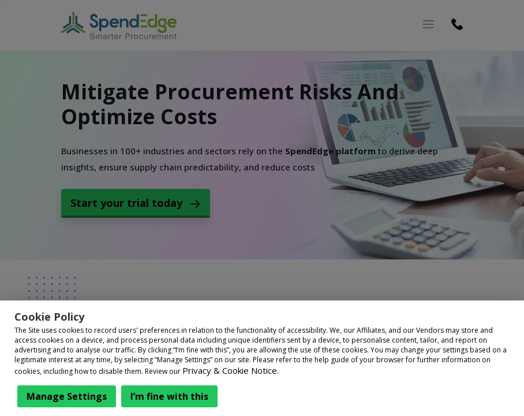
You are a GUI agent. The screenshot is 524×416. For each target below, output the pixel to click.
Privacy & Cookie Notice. (230, 370)
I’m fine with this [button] (169, 396)
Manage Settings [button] (67, 396)
